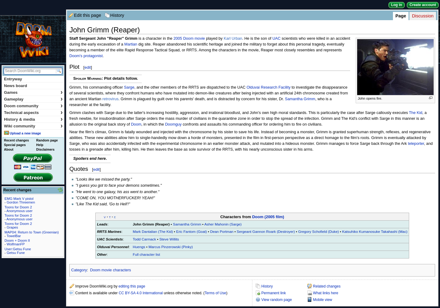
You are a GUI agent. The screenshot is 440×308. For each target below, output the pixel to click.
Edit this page (87, 15)
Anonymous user (19, 211)
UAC (276, 38)
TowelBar (13, 236)
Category (79, 270)
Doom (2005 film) (268, 217)
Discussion (423, 15)
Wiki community (33, 126)
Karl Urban (233, 38)
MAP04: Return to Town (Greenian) (32, 232)
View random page (276, 300)
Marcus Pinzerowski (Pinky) (170, 247)
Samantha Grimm (300, 99)
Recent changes (16, 140)
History (117, 15)
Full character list (146, 254)
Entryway (13, 79)
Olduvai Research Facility (269, 87)
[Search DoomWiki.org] (29, 71)
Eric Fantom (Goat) (191, 231)
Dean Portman (221, 231)
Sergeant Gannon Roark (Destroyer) (266, 231)
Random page (47, 140)
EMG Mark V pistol (19, 198)
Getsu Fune (16, 253)
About (8, 149)
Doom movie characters (110, 270)
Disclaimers (45, 149)
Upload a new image (25, 133)
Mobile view (322, 300)
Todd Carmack (144, 239)
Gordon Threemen (21, 202)
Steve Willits (169, 239)
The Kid (415, 113)
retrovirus (110, 99)
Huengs (139, 247)
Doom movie (194, 38)
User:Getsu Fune (18, 249)
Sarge (129, 87)
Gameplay (33, 99)
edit (87, 67)
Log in (396, 5)
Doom (136, 124)
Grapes (12, 227)
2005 (178, 38)
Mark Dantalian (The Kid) (153, 231)
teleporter (416, 143)
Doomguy (173, 124)
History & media (33, 119)
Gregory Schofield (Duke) (318, 231)
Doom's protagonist (86, 56)
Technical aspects (33, 112)
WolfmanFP (16, 244)
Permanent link (273, 293)
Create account (422, 5)
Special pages (15, 145)
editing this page (132, 286)
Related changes (326, 286)
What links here (325, 293)
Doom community (33, 106)
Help (39, 145)
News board (15, 85)
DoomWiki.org (33, 39)
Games (33, 92)
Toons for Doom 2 (18, 207)
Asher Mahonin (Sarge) (223, 224)
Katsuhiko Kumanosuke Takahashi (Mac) (375, 231)
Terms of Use (215, 293)
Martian (130, 44)
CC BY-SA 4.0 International (141, 293)
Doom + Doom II (17, 240)
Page (400, 15)
